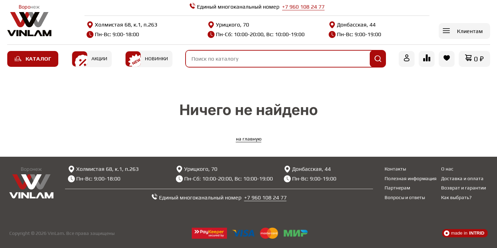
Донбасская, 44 (352, 24)
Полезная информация (411, 178)
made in (464, 233)
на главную (248, 139)
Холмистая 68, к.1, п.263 (122, 24)
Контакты (395, 169)
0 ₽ (479, 59)
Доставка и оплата (462, 178)
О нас (447, 169)
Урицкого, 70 (228, 24)
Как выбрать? (456, 197)
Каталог (32, 58)
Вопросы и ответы (405, 197)
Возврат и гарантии (463, 187)
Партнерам (397, 187)
